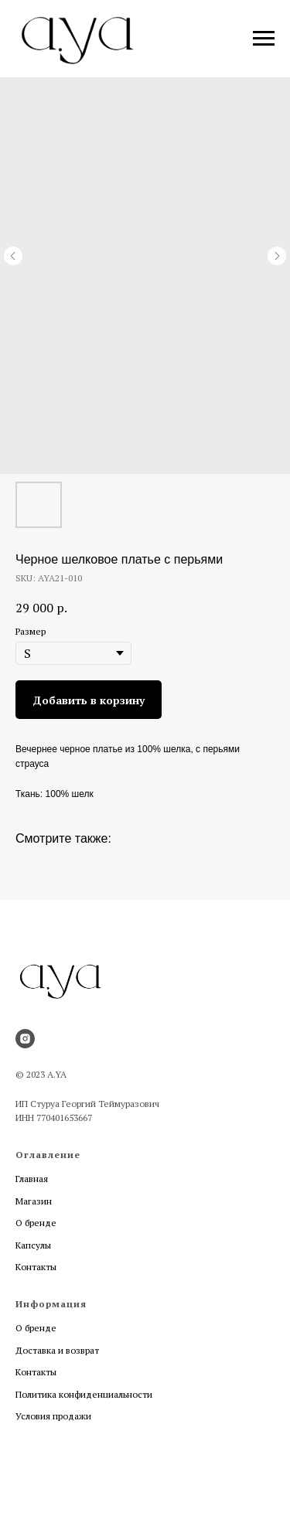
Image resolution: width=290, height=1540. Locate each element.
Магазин (33, 1201)
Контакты (35, 1267)
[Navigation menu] (264, 38)
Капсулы (33, 1245)
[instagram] (25, 1038)
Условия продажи (53, 1416)
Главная (31, 1178)
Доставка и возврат (57, 1350)
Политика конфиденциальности (83, 1394)
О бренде (35, 1222)
